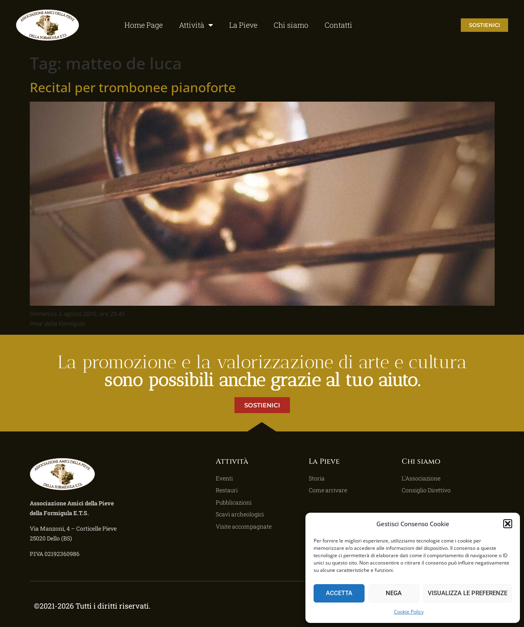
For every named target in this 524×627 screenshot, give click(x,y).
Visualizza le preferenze (467, 593)
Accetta (339, 593)
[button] (508, 524)
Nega (394, 593)
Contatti (338, 25)
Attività (196, 25)
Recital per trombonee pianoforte (133, 87)
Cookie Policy (409, 611)
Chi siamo (291, 25)
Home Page (143, 25)
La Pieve (243, 25)
